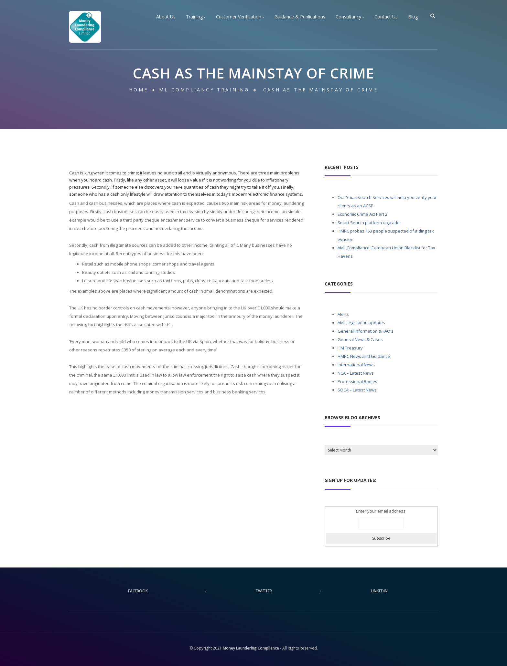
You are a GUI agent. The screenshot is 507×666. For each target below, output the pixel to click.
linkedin (379, 591)
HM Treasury (350, 348)
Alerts (343, 314)
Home (138, 90)
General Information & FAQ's (366, 331)
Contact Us (386, 17)
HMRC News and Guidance (364, 356)
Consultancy (350, 17)
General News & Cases (360, 339)
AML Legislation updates (361, 323)
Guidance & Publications (300, 17)
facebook (138, 591)
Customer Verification (240, 17)
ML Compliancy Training (204, 90)
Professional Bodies (357, 381)
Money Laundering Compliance (251, 648)
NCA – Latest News (356, 373)
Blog (413, 17)
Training (196, 17)
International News (356, 365)
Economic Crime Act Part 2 (362, 214)
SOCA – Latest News (357, 390)
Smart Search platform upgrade (369, 222)
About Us (166, 17)
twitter (263, 591)
